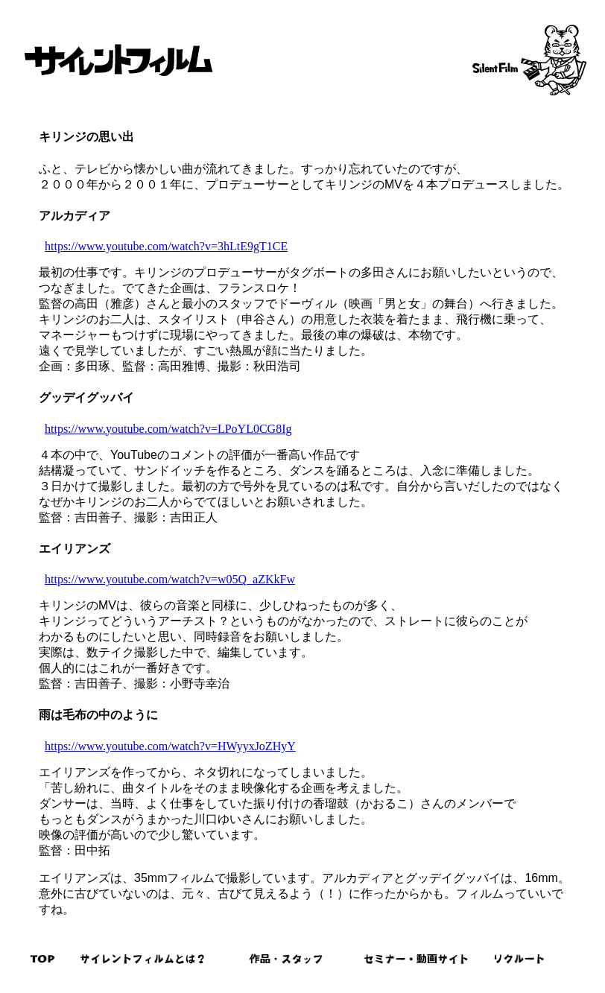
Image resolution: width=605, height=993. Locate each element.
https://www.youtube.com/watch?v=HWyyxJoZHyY (170, 746)
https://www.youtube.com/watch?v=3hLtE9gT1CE (166, 246)
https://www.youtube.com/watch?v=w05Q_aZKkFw (170, 579)
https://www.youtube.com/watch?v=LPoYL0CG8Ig (168, 428)
